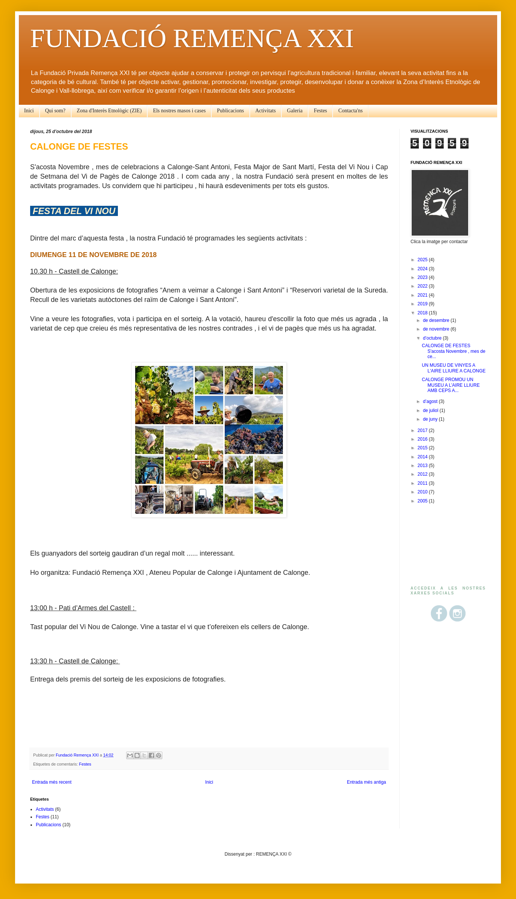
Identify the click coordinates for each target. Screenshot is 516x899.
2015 (423, 447)
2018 (423, 312)
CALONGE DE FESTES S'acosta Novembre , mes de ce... (453, 351)
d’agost (431, 401)
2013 (423, 465)
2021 (423, 295)
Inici (29, 110)
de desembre (436, 320)
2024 (423, 268)
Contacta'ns (350, 110)
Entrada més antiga (366, 782)
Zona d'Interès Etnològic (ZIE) (109, 110)
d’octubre (433, 338)
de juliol (431, 410)
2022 (423, 286)
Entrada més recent (52, 782)
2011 (423, 483)
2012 (423, 474)
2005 (423, 501)
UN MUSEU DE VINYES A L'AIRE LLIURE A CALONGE (453, 368)
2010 (423, 492)
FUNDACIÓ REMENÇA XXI (192, 38)
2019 (423, 303)
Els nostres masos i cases (179, 110)
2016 (423, 439)
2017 (423, 430)
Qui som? (55, 110)
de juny (431, 419)
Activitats (265, 110)
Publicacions (230, 110)
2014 (423, 456)
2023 (423, 277)
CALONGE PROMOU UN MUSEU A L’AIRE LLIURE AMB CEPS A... (451, 385)
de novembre (436, 329)
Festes (320, 110)
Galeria (294, 110)
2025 (423, 259)
